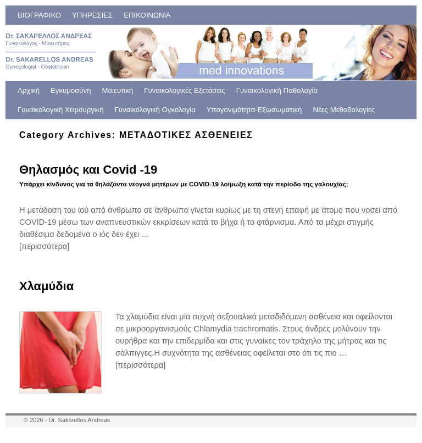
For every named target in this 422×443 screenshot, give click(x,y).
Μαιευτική (118, 90)
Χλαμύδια (46, 286)
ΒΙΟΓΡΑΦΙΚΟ (39, 15)
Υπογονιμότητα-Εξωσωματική (254, 110)
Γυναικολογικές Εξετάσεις (184, 90)
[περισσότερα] (44, 246)
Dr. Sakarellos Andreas (79, 420)
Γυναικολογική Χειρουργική (61, 110)
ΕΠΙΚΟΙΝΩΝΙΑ (147, 15)
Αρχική (29, 90)
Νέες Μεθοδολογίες (344, 110)
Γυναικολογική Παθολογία (277, 90)
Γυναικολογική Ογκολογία (155, 110)
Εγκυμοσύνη (71, 90)
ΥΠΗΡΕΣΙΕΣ (92, 15)
